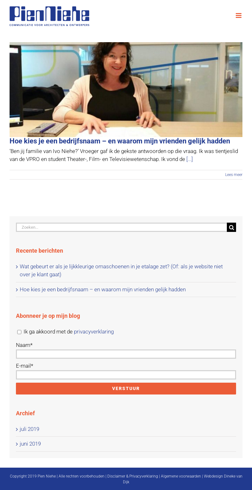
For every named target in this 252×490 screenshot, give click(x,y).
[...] (189, 159)
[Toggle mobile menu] (239, 15)
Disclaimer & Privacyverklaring (132, 476)
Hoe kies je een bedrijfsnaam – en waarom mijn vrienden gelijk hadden (120, 141)
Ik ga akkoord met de (65, 331)
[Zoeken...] (121, 227)
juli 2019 (29, 429)
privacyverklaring (94, 331)
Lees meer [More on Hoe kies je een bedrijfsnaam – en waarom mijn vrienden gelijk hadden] (233, 174)
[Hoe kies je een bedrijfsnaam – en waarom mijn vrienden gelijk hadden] (126, 89)
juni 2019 (30, 443)
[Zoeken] (231, 227)
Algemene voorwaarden (181, 476)
